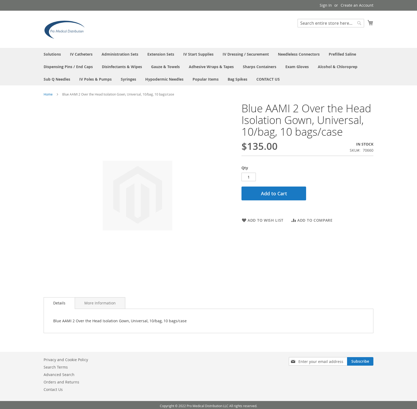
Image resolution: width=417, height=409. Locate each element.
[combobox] (331, 23)
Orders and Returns (61, 382)
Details (59, 302)
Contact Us (53, 389)
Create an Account (357, 5)
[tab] (59, 303)
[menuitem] (52, 54)
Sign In (326, 5)
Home (48, 94)
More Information (100, 302)
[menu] (208, 66)
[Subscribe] (360, 361)
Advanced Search (59, 374)
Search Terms (56, 367)
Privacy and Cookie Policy (66, 359)
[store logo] (66, 29)
